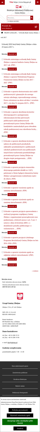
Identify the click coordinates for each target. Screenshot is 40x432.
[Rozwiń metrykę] (12, 54)
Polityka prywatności (20, 410)
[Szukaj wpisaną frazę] (31, 18)
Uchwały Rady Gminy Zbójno (28, 33)
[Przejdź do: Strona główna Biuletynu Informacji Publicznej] (2, 32)
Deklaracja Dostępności (20, 393)
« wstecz (35, 271)
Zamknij (20, 428)
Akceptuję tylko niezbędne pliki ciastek (20, 422)
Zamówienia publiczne (20, 373)
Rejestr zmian (20, 386)
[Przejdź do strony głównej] (20, 10)
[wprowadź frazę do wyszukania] (18, 18)
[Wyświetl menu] (37, 2)
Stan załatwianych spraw (20, 366)
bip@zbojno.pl (12, 342)
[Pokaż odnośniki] (2, 2)
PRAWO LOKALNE (10, 33)
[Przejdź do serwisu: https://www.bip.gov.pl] (20, 2)
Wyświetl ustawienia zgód (20, 415)
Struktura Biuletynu (20, 379)
